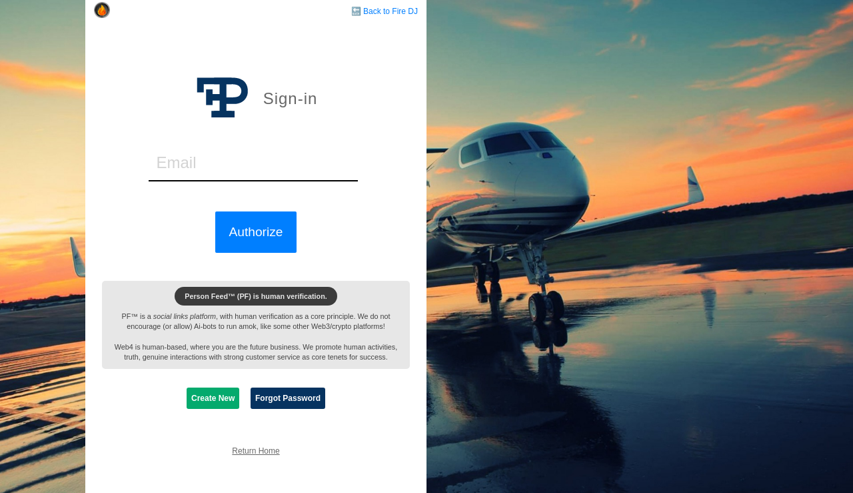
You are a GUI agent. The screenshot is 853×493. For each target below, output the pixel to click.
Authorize (256, 232)
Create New (213, 398)
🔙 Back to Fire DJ (384, 11)
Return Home (255, 451)
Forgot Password (288, 398)
